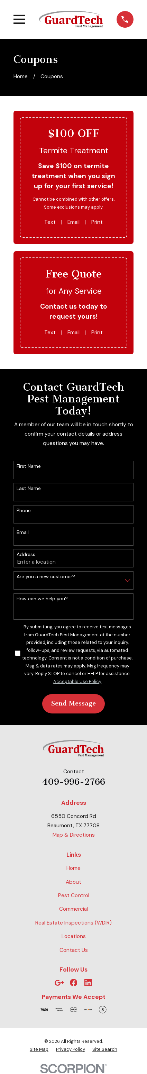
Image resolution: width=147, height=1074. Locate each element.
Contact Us (73, 950)
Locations (74, 936)
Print (97, 222)
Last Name (29, 488)
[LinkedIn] (88, 982)
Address (26, 554)
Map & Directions (74, 834)
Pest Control (73, 895)
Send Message (73, 703)
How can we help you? (42, 599)
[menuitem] (39, 1049)
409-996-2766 (73, 782)
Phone (24, 510)
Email (73, 222)
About (73, 882)
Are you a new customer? (46, 577)
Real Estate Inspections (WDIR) (73, 922)
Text (50, 222)
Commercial (73, 908)
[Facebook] (73, 982)
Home (73, 868)
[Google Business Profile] (59, 982)
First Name (29, 466)
